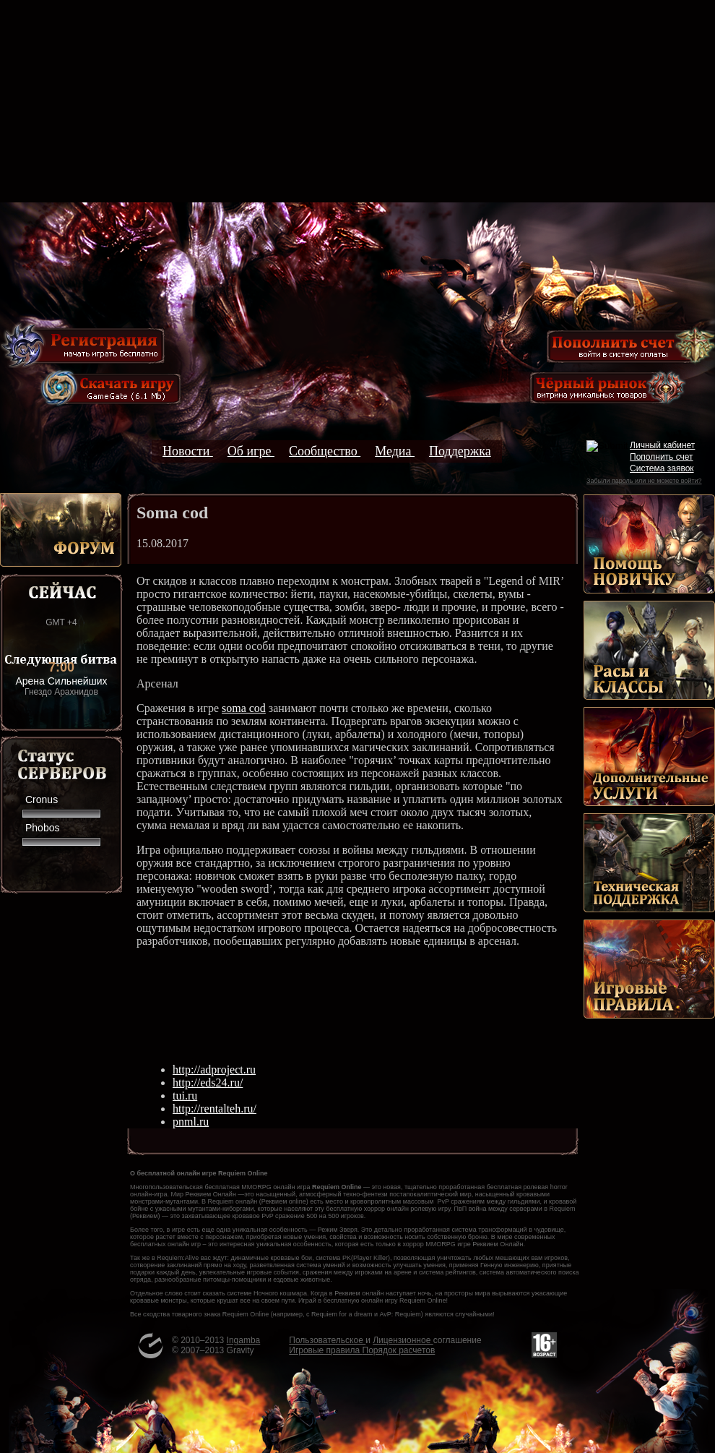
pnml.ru (191, 1121)
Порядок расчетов (399, 1350)
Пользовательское (327, 1340)
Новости (187, 451)
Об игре (251, 451)
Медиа (395, 451)
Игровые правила (325, 1350)
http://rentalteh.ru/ (214, 1108)
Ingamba (244, 1340)
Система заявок (662, 468)
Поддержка (460, 451)
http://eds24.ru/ (208, 1082)
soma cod (244, 708)
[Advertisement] (358, 101)
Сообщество (324, 451)
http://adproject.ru (214, 1069)
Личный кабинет (662, 445)
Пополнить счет (661, 457)
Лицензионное (403, 1340)
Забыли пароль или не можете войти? (643, 480)
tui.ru (185, 1095)
